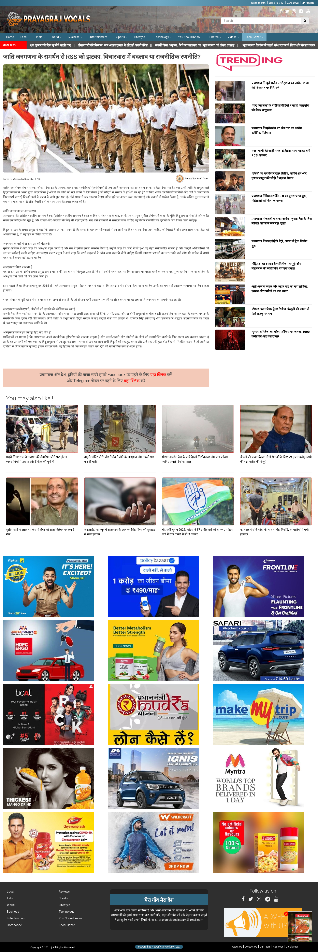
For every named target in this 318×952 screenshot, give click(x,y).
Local (25, 37)
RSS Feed (278, 946)
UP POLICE (308, 3)
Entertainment (99, 37)
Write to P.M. (258, 3)
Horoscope (14, 925)
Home (10, 37)
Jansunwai (293, 3)
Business (75, 37)
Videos (233, 37)
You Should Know (190, 37)
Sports (122, 37)
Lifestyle (141, 37)
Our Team (265, 946)
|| (122, 45)
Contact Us (251, 946)
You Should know (70, 918)
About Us (237, 946)
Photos (215, 37)
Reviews (64, 891)
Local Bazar (254, 37)
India (40, 37)
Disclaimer (292, 946)
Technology (163, 37)
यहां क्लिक (158, 374)
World (56, 37)
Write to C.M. (276, 3)
